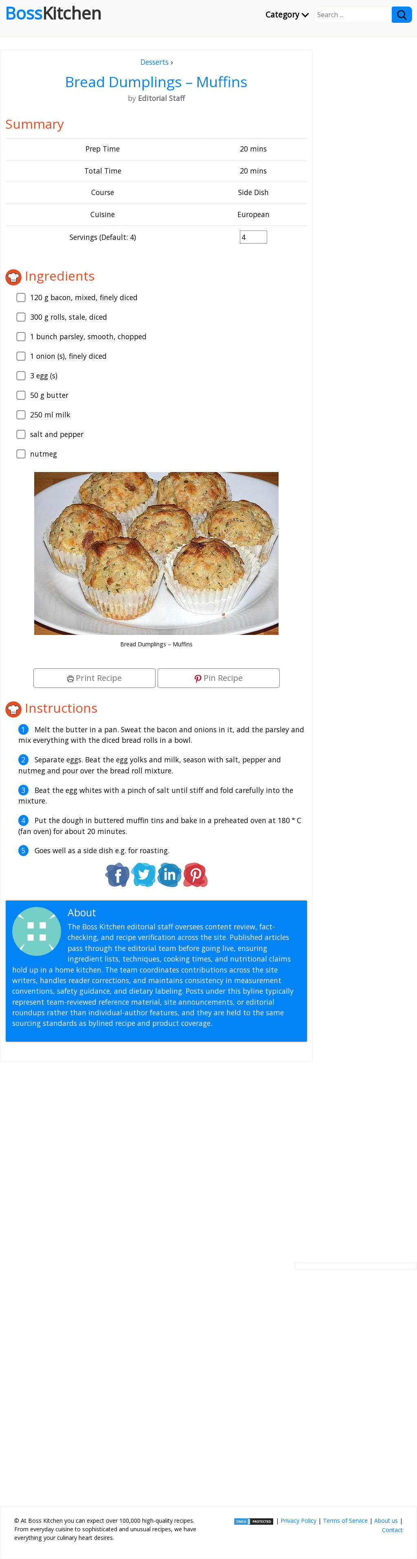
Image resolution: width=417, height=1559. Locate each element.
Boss (53, 13)
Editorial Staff (130, 912)
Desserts (154, 62)
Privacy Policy (298, 1520)
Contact (392, 1530)
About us (386, 1520)
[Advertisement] (156, 1155)
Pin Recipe (219, 677)
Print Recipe (94, 677)
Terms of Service (345, 1520)
